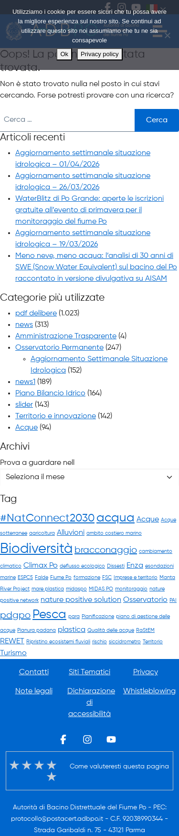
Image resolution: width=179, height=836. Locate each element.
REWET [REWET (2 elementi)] (12, 641)
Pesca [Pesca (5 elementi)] (49, 615)
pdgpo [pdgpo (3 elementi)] (15, 615)
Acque (26, 428)
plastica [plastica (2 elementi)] (71, 630)
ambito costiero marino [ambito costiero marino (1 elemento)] (114, 533)
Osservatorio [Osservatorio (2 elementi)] (145, 600)
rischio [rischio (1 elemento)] (99, 641)
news (24, 325)
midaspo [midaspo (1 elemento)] (76, 589)
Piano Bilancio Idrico (50, 393)
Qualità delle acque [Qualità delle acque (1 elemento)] (110, 630)
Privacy (145, 672)
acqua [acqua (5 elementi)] (115, 518)
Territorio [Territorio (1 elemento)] (153, 641)
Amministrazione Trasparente (65, 336)
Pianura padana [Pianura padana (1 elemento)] (36, 630)
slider (24, 405)
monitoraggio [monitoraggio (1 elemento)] (131, 589)
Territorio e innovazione (55, 416)
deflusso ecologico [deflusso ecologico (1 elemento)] (82, 566)
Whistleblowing (149, 691)
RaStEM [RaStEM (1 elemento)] (145, 630)
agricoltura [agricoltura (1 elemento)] (42, 533)
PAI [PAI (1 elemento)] (173, 600)
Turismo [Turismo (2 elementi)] (13, 653)
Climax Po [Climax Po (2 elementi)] (40, 565)
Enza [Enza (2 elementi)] (134, 565)
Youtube (111, 739)
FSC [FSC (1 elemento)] (107, 577)
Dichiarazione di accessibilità (91, 703)
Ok (64, 54)
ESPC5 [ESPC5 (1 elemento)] (25, 577)
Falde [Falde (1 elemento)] (41, 577)
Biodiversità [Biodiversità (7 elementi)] (36, 549)
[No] (167, 35)
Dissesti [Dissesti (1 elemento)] (116, 566)
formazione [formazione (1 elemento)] (87, 577)
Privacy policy (99, 54)
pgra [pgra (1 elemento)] (74, 616)
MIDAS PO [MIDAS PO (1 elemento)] (101, 589)
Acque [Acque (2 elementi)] (148, 519)
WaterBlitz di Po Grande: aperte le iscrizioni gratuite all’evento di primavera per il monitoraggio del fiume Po (89, 210)
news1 (25, 382)
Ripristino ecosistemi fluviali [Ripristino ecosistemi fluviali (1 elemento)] (58, 641)
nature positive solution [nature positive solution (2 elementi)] (81, 600)
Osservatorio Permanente (59, 348)
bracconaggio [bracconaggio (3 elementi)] (105, 550)
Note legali (34, 691)
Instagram (87, 739)
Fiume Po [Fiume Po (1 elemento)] (61, 577)
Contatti (34, 672)
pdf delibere (36, 313)
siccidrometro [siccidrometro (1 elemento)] (125, 641)
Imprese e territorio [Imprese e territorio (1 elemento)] (136, 577)
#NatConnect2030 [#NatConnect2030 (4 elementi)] (47, 518)
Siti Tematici (89, 672)
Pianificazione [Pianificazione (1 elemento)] (98, 616)
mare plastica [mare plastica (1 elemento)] (48, 589)
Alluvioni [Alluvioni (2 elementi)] (70, 533)
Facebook (63, 739)
